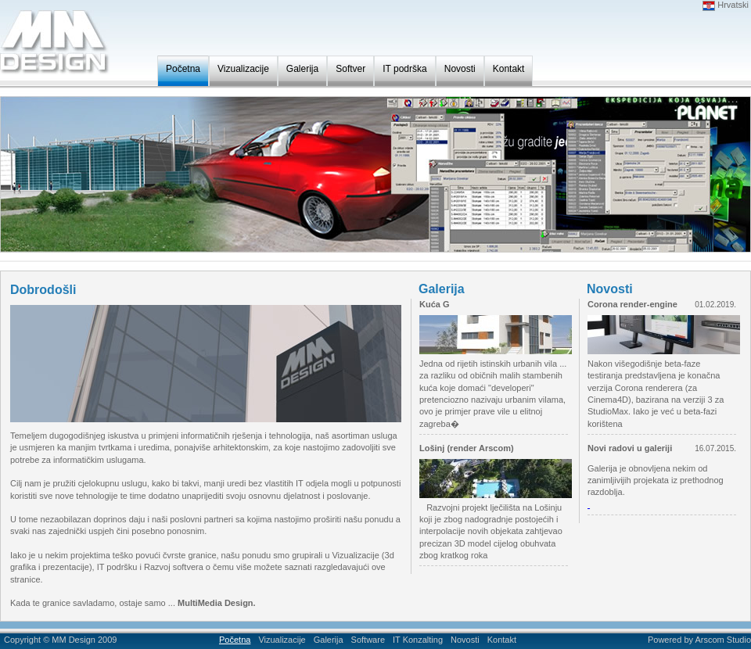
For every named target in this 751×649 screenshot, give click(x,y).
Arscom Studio (723, 639)
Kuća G (434, 304)
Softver (350, 68)
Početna (183, 68)
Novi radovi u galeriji (630, 448)
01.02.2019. (715, 304)
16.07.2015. (715, 448)
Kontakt (509, 68)
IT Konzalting (418, 639)
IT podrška (404, 68)
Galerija (302, 68)
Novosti (460, 68)
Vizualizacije (243, 68)
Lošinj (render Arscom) (466, 448)
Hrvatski (725, 4)
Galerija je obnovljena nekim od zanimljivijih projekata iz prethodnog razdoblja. (656, 480)
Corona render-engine (632, 304)
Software (368, 639)
